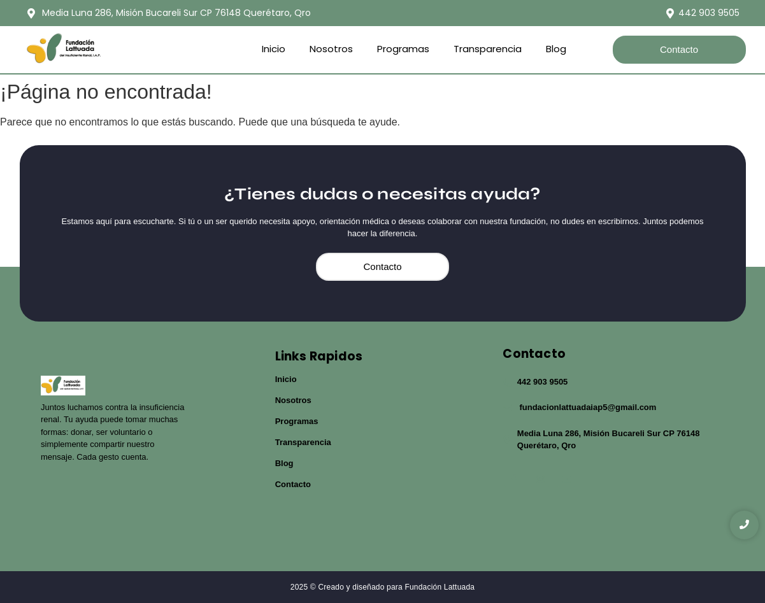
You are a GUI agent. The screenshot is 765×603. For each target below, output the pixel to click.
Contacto (293, 484)
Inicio (273, 48)
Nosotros (331, 48)
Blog (556, 48)
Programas (403, 48)
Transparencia (488, 48)
